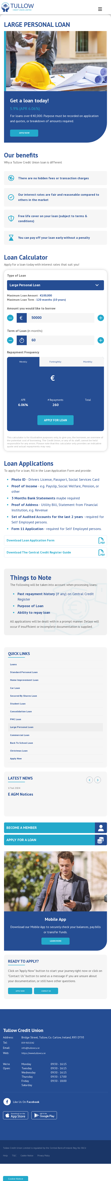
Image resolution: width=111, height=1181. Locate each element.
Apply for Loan (55, 422)
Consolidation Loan (23, 719)
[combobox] (55, 287)
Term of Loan (24, 332)
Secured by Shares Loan (26, 702)
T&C (14, 1173)
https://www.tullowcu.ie (35, 1070)
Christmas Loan (20, 763)
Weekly (23, 364)
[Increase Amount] (101, 319)
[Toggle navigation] (105, 7)
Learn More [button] (55, 955)
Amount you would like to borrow (31, 310)
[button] (89, 793)
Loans (14, 667)
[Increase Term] (101, 342)
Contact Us (46, 1007)
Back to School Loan (24, 754)
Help (5, 1173)
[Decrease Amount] (10, 319)
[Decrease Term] (10, 342)
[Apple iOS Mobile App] (15, 1133)
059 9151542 (30, 1060)
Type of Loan (16, 277)
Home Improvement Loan (27, 684)
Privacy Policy (43, 1173)
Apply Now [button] (24, 134)
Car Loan (16, 693)
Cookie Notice (27, 1173)
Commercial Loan (21, 746)
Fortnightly (55, 364)
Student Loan (19, 711)
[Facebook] (21, 1119)
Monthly (87, 364)
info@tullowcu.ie (32, 1065)
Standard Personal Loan (26, 676)
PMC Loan (16, 728)
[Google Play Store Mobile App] (44, 1133)
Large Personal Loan (24, 737)
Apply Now (17, 772)
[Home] (16, 7)
